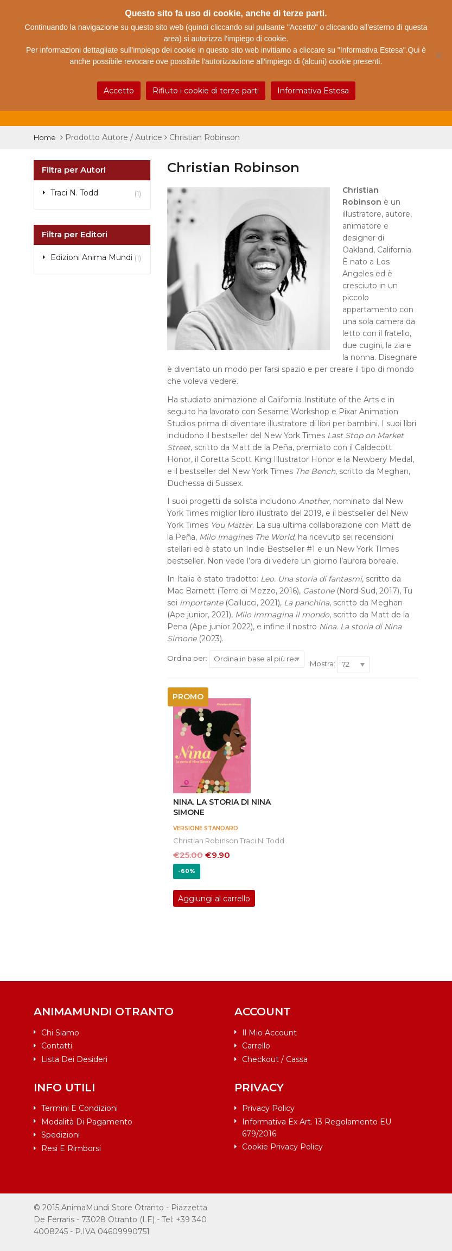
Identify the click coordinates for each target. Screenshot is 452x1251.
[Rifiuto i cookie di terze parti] (438, 55)
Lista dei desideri (74, 1059)
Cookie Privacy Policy (282, 1147)
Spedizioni (60, 1135)
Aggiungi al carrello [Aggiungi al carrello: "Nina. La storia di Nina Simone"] (214, 899)
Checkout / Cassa (275, 1059)
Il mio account (269, 1033)
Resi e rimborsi (71, 1148)
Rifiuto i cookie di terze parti (205, 91)
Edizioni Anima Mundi (91, 257)
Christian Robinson (205, 840)
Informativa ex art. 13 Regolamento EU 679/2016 (316, 1128)
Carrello (256, 1046)
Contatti (56, 1046)
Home (45, 137)
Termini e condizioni (79, 1108)
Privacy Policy (268, 1108)
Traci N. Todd (262, 840)
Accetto (119, 91)
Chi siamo (60, 1033)
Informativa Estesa (313, 91)
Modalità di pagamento (86, 1122)
